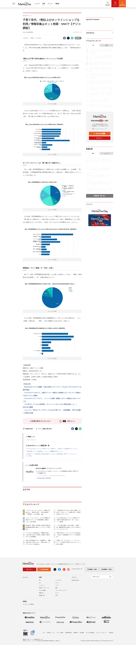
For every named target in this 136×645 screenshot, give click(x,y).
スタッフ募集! (60, 632)
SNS (56, 596)
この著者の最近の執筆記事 (43, 478)
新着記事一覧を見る (99, 195)
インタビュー (58, 581)
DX (40, 581)
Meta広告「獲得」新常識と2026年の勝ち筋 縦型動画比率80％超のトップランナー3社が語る (39, 527)
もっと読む (29, 456)
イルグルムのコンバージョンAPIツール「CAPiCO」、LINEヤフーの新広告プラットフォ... (52, 448)
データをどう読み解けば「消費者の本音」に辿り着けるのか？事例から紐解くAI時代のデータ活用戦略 (38, 534)
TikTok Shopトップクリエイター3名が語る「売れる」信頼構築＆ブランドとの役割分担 (68, 534)
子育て (32, 38)
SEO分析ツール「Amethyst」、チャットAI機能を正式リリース (45, 451)
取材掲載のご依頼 (106, 570)
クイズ (57, 586)
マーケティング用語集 (28, 605)
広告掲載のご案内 (92, 570)
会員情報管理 (68, 632)
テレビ (57, 594)
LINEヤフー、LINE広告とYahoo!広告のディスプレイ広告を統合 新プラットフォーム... (52, 454)
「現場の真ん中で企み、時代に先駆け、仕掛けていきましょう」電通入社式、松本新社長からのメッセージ (68, 512)
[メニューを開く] (13, 3)
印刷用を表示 (28, 428)
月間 (106, 45)
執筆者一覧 (41, 596)
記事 (43, 4)
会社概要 (82, 632)
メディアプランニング (60, 591)
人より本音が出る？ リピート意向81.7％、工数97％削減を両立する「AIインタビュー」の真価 (68, 519)
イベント (50, 4)
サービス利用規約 (90, 632)
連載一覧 (41, 594)
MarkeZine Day (75, 581)
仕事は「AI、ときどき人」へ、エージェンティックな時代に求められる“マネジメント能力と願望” (68, 542)
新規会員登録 (99, 133)
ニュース (37, 3)
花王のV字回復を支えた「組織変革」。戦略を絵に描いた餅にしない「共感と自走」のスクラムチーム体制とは (38, 542)
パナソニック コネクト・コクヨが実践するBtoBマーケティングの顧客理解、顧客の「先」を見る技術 (38, 519)
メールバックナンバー (99, 129)
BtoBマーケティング (44, 589)
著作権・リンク (51, 632)
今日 (93, 45)
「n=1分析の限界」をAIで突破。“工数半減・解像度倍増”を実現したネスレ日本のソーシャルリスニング (68, 527)
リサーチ (26, 38)
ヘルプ (43, 632)
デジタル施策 (42, 591)
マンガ (57, 583)
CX (40, 583)
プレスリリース (31, 439)
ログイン (99, 138)
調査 (56, 589)
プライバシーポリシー (101, 632)
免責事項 (75, 632)
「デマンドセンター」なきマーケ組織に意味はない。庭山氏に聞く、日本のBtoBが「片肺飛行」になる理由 (38, 512)
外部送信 (111, 632)
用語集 (57, 3)
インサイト (41, 586)
